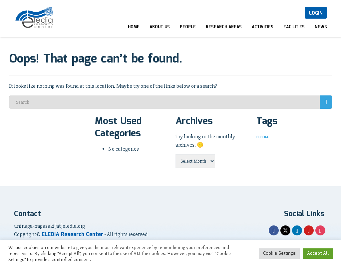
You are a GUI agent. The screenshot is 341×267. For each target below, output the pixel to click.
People (188, 27)
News (321, 27)
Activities (262, 27)
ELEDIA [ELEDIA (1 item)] (262, 137)
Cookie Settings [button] (279, 253)
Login (316, 13)
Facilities (294, 27)
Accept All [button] (318, 253)
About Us (160, 27)
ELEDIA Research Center (72, 234)
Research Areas (224, 27)
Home (134, 27)
